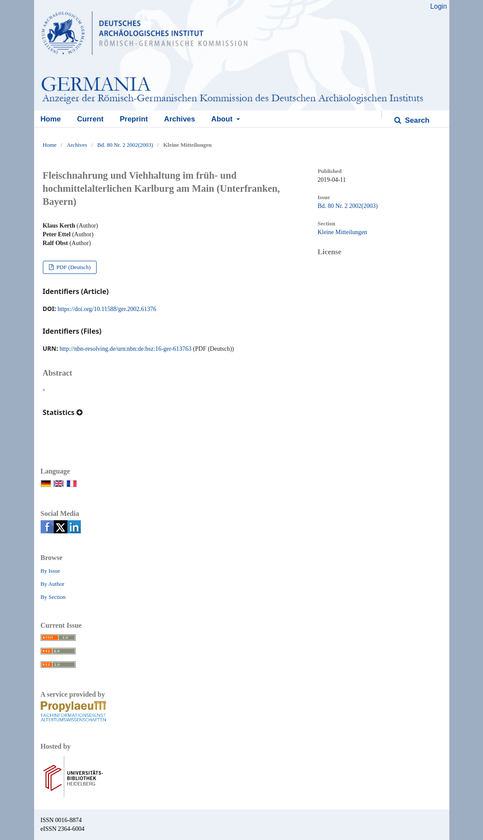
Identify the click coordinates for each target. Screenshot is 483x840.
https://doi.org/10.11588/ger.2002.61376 (107, 309)
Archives (179, 119)
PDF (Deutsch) (73, 267)
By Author (53, 584)
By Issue (50, 570)
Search (416, 120)
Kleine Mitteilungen (342, 232)
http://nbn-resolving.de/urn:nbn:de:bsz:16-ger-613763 (125, 349)
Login (438, 6)
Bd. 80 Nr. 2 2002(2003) (125, 145)
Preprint (134, 119)
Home (51, 119)
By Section (53, 597)
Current (90, 119)
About (222, 119)
